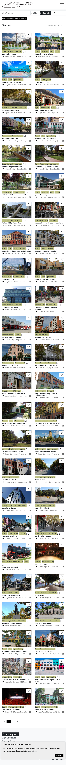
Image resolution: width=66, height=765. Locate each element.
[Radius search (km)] (35, 13)
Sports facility (18, 80)
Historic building (8, 363)
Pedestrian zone (16, 108)
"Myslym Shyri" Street (43, 536)
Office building (40, 391)
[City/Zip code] (16, 13)
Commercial (52, 533)
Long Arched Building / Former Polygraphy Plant (46, 394)
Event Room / (20, 363)
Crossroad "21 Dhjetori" (10, 536)
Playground (44, 164)
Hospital (5, 391)
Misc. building (7, 677)
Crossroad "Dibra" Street (44, 652)
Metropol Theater (41, 564)
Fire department (7, 335)
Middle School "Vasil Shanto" (45, 279)
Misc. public (53, 220)
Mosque (5, 421)
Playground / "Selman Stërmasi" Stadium (46, 308)
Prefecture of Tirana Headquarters (47, 423)
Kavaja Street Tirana (42, 82)
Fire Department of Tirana (11, 337)
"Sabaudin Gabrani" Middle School (14, 652)
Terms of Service (9, 741)
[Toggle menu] (62, 5)
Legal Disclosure (9, 737)
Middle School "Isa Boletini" (12, 82)
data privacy (32, 751)
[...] (24, 51)
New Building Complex (43, 337)
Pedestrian (51, 363)
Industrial (50, 391)
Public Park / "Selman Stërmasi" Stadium (16, 195)
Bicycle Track (39, 595)
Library (15, 248)
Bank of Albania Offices (43, 623)
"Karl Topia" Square (9, 54)
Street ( (17, 335)
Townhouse (6, 136)
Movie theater (13, 707)
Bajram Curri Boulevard (10, 110)
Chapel (4, 505)
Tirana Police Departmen (11, 595)
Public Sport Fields (8, 279)
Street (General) (7, 51)
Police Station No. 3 (9, 480)
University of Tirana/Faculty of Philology (16, 251)
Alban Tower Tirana (9, 508)
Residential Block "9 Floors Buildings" (15, 680)
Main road (18, 51)
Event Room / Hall (20, 505)
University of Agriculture (44, 54)
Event (53, 108)
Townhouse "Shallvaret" (10, 139)
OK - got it (59, 755)
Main (26, 562)
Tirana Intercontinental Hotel (45, 452)
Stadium (16, 192)
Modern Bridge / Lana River (12, 223)
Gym (51, 51)
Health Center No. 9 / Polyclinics (13, 394)
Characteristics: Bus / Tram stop (14, 19)
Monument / (54, 164)
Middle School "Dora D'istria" (45, 139)
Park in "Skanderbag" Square (12, 452)
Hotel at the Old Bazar (10, 365)
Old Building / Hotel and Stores (46, 365)
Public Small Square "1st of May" (46, 167)
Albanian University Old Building (46, 251)
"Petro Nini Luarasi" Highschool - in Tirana (47, 681)
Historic (19, 136)
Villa (46, 220)
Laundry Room (52, 449)
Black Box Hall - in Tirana (11, 710)
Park (13, 136)
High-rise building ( (41, 335)
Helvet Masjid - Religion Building (13, 423)
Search (46, 13)
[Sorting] (59, 25)
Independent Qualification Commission (49, 223)
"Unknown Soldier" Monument (13, 623)
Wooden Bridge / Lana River (12, 167)
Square (22, 449)
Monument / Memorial (15, 562)
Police (4, 477)
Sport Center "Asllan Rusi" (44, 110)
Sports (57, 51)
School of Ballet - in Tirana (44, 710)
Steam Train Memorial (10, 567)
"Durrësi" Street (40, 480)
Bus (25, 108)
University (45, 51)
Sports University (41, 195)
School (37, 51)
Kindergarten (46, 80)
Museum (43, 621)
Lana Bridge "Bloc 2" (42, 508)
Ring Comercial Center (10, 307)
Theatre (38, 562)
